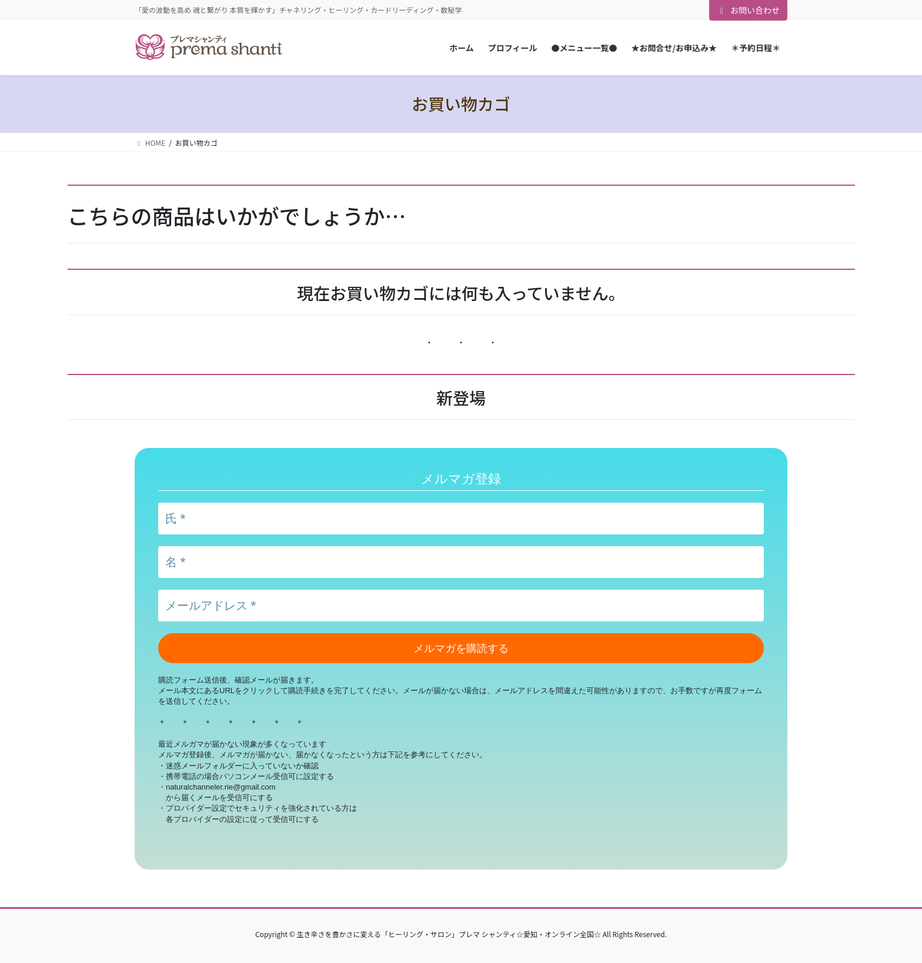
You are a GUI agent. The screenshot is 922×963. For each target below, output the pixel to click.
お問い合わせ (748, 10)
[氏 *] (461, 518)
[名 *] (461, 562)
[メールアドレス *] (461, 605)
